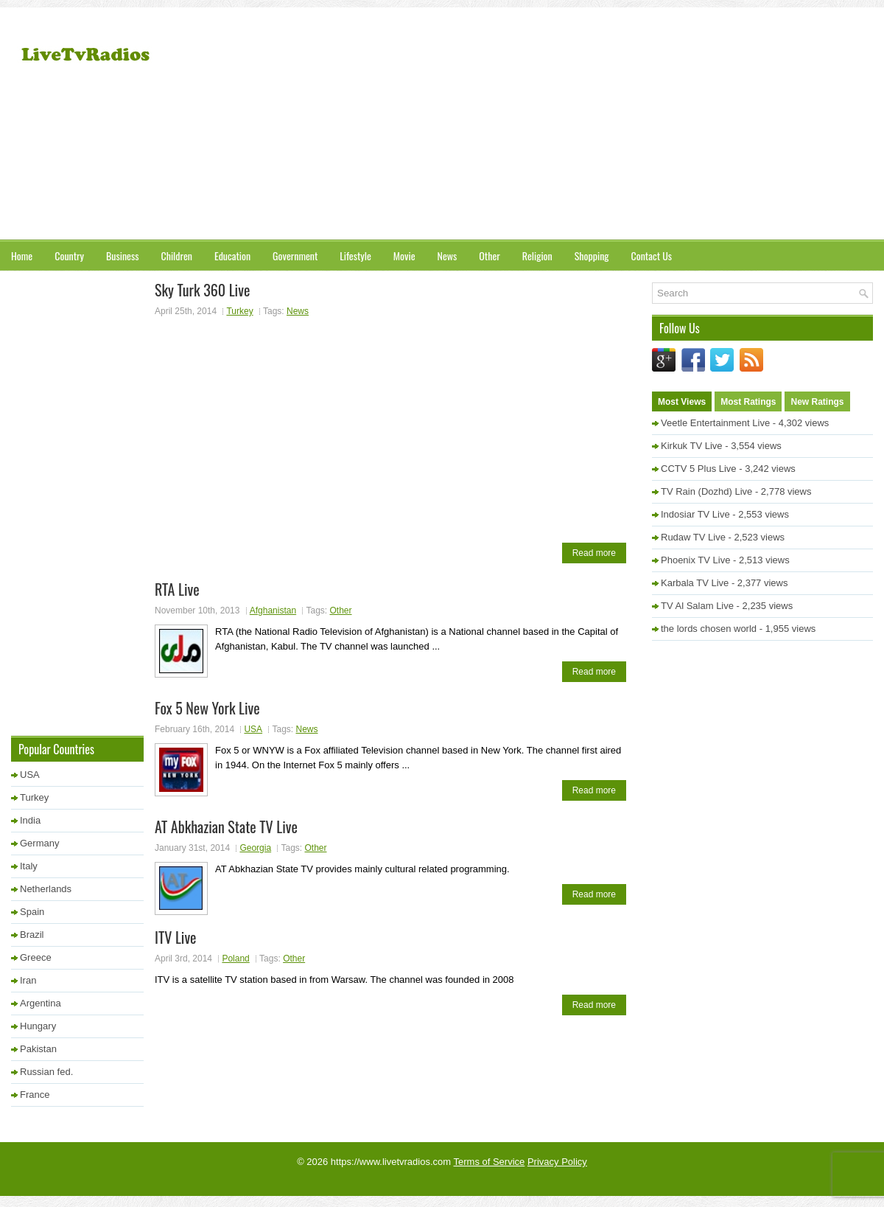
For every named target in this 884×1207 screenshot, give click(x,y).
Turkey (239, 311)
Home (21, 255)
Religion (537, 255)
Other (489, 255)
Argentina (40, 1003)
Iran (28, 980)
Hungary (38, 1026)
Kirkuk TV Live (692, 445)
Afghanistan (273, 610)
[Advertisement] (693, 125)
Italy (29, 866)
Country (69, 255)
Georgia (255, 848)
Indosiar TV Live (695, 514)
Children (176, 255)
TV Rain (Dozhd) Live (706, 491)
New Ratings (816, 402)
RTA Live (177, 589)
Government (295, 255)
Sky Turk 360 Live (202, 290)
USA (253, 729)
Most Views (682, 402)
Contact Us (651, 255)
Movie (404, 255)
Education (232, 255)
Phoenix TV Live (695, 560)
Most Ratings (748, 402)
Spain (32, 911)
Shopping (592, 255)
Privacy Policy (557, 1161)
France (34, 1094)
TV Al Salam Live (697, 605)
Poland (235, 958)
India (30, 820)
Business (122, 255)
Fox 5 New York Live (207, 708)
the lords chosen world (709, 628)
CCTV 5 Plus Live (699, 468)
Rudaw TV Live (693, 537)
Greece (36, 957)
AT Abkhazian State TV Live (226, 826)
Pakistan (38, 1048)
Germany (39, 843)
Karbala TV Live (695, 582)
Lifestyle (355, 255)
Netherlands (45, 888)
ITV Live (176, 937)
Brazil (32, 934)
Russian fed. (46, 1071)
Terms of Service (489, 1161)
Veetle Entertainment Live (715, 422)
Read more (594, 553)
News (447, 255)
